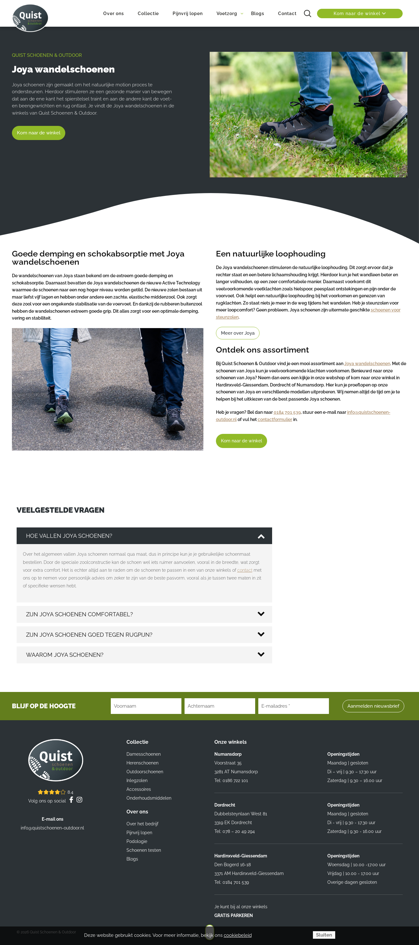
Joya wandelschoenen (367, 363)
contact (244, 570)
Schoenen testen (143, 850)
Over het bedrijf (142, 823)
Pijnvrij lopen (139, 832)
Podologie (136, 841)
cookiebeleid (238, 935)
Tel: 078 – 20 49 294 (234, 831)
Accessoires (138, 789)
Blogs (132, 858)
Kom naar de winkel (360, 13)
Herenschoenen (142, 762)
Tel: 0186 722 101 (231, 780)
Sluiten (324, 935)
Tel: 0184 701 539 (231, 882)
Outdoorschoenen (144, 771)
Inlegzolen (137, 780)
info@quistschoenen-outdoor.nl (52, 827)
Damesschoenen (143, 754)
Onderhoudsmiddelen (148, 798)
